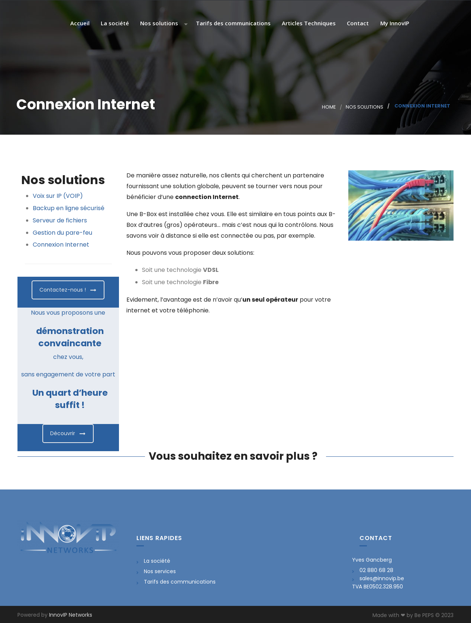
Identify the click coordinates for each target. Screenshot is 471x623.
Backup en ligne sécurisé (68, 208)
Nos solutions (158, 23)
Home (329, 107)
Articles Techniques (308, 23)
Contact (357, 23)
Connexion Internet (61, 244)
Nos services (160, 571)
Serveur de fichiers (60, 220)
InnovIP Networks (70, 615)
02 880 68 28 (376, 570)
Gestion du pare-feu (62, 232)
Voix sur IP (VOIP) (58, 196)
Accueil (79, 23)
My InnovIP (394, 23)
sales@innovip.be (381, 578)
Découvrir (68, 433)
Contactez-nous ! (67, 289)
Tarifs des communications (232, 23)
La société (114, 23)
